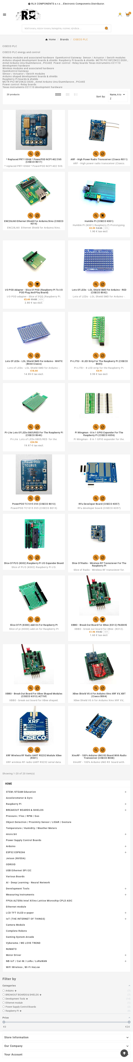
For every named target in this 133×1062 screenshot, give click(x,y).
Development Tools (17, 888)
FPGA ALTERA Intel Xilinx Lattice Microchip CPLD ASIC (39, 900)
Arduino (11, 846)
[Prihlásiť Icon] (120, 15)
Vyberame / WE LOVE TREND (23, 943)
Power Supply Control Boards (23, 840)
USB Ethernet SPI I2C (18, 870)
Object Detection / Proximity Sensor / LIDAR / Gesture (38, 822)
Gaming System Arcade (20, 937)
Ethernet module (16, 906)
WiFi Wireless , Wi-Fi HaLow (23, 967)
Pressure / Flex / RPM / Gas (22, 816)
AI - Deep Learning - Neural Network (28, 882)
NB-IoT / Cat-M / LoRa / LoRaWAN (26, 961)
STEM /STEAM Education (21, 791)
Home (8, 783)
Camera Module (15, 924)
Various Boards (15, 876)
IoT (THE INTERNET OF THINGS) (25, 918)
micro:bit (11, 834)
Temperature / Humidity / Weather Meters (31, 828)
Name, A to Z (118, 96)
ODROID (11, 864)
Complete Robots (16, 931)
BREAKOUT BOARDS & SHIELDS (24, 810)
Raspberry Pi (14, 804)
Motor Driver (13, 955)
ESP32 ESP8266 (15, 852)
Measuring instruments (20, 894)
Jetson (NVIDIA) (16, 858)
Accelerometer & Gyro (19, 798)
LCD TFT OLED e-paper (20, 912)
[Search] (62, 28)
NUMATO (11, 949)
